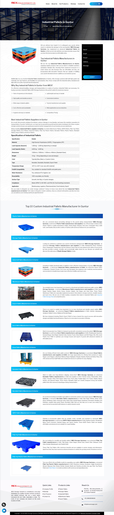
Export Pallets (62, 499)
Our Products (64, 4)
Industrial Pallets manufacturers (37, 79)
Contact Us (81, 4)
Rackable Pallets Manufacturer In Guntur (25, 369)
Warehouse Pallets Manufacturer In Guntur (26, 282)
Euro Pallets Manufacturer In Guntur (23, 325)
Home (48, 4)
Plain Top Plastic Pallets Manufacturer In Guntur (27, 456)
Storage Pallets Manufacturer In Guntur (25, 238)
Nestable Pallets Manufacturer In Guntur (25, 391)
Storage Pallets (63, 491)
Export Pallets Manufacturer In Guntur (24, 303)
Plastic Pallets (62, 489)
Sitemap (73, 4)
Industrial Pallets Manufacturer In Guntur (25, 260)
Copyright (17, 513)
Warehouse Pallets (64, 496)
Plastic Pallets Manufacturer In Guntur (24, 216)
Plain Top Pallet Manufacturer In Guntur (24, 435)
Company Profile (48, 489)
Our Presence (47, 494)
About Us (54, 4)
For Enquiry (96, 4)
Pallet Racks (52, 468)
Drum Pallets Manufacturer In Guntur (24, 347)
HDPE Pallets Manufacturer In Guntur (24, 413)
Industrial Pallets (63, 494)
